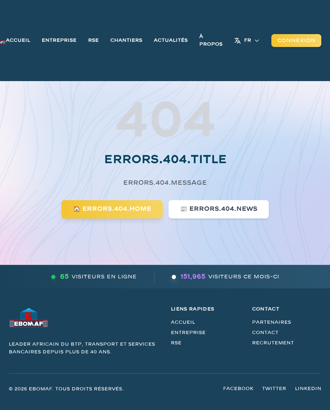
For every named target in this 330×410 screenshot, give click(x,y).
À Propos (210, 40)
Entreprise (59, 40)
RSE (93, 40)
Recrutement (273, 342)
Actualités (171, 40)
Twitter (274, 388)
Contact (265, 332)
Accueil (18, 40)
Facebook (238, 388)
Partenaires (271, 322)
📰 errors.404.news (218, 209)
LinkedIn (308, 388)
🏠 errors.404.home (112, 209)
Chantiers (126, 40)
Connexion (296, 40)
